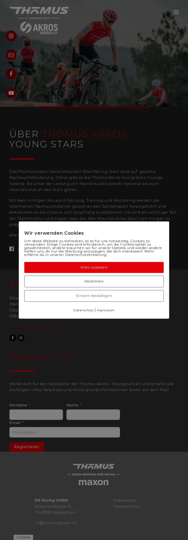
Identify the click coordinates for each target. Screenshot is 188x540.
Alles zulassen (94, 267)
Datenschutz (83, 310)
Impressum (106, 310)
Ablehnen (93, 281)
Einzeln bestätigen (94, 295)
